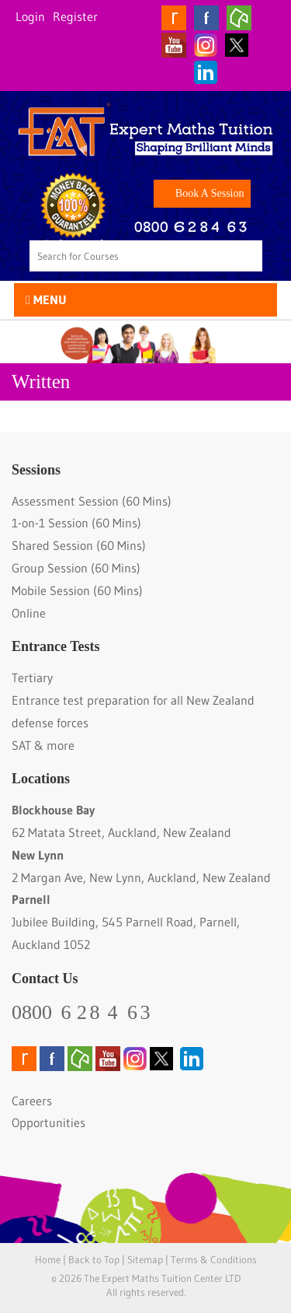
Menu (46, 299)
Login (30, 16)
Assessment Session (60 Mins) (91, 501)
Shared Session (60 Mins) (79, 545)
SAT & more (43, 745)
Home (48, 1259)
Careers (32, 1100)
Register (75, 16)
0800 (82, 1012)
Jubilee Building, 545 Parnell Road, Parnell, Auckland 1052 (126, 921)
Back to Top (94, 1259)
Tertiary (32, 677)
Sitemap (145, 1259)
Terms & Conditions (214, 1259)
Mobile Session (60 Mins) (77, 590)
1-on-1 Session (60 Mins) (76, 522)
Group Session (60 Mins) (76, 568)
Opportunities (48, 1122)
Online (29, 613)
